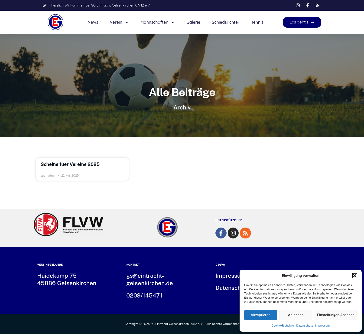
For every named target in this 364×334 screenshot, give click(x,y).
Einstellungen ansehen (336, 315)
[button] (354, 275)
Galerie (193, 22)
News (93, 22)
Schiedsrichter (226, 22)
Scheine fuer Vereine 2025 (70, 164)
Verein (119, 22)
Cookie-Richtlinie (283, 325)
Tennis (257, 22)
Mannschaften (157, 22)
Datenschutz (304, 325)
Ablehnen (295, 315)
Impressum (322, 325)
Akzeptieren (260, 315)
